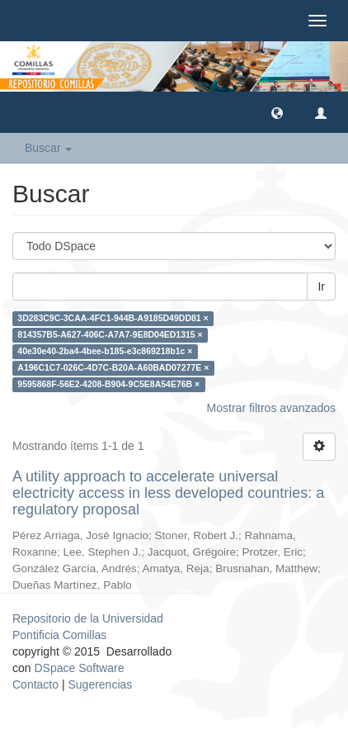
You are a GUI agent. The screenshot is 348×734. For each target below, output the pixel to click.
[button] (277, 112)
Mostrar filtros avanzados (271, 407)
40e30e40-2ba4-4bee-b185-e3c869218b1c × (104, 351)
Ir (321, 286)
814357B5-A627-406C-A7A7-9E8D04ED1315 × (109, 334)
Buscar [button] (48, 147)
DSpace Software (79, 668)
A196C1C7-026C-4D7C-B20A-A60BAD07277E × (113, 367)
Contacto (35, 684)
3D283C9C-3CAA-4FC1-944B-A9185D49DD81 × (112, 318)
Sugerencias (100, 684)
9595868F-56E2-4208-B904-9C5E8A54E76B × (108, 384)
